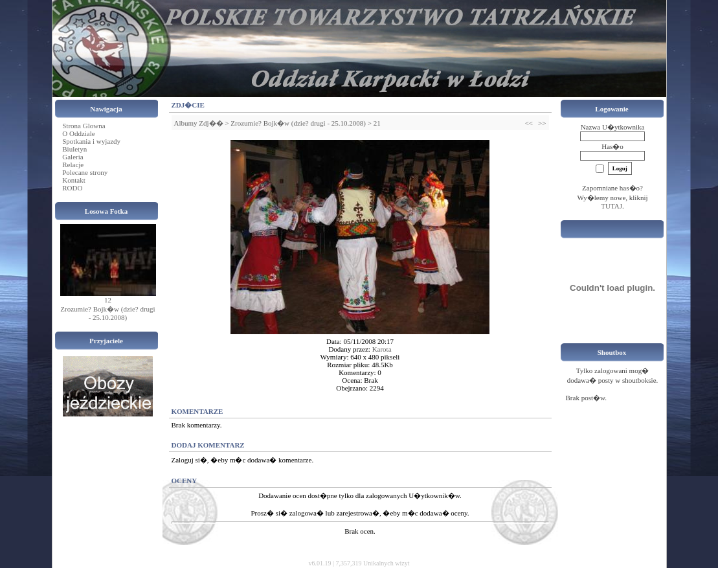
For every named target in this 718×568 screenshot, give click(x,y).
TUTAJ (611, 206)
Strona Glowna (83, 126)
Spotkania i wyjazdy (91, 141)
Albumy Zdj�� (198, 123)
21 (377, 123)
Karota (382, 349)
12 (107, 300)
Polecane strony (84, 172)
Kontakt (73, 180)
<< (529, 123)
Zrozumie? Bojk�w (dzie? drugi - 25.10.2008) (107, 313)
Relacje (73, 164)
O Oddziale (78, 133)
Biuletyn (74, 149)
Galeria (72, 157)
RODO (72, 188)
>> (542, 123)
